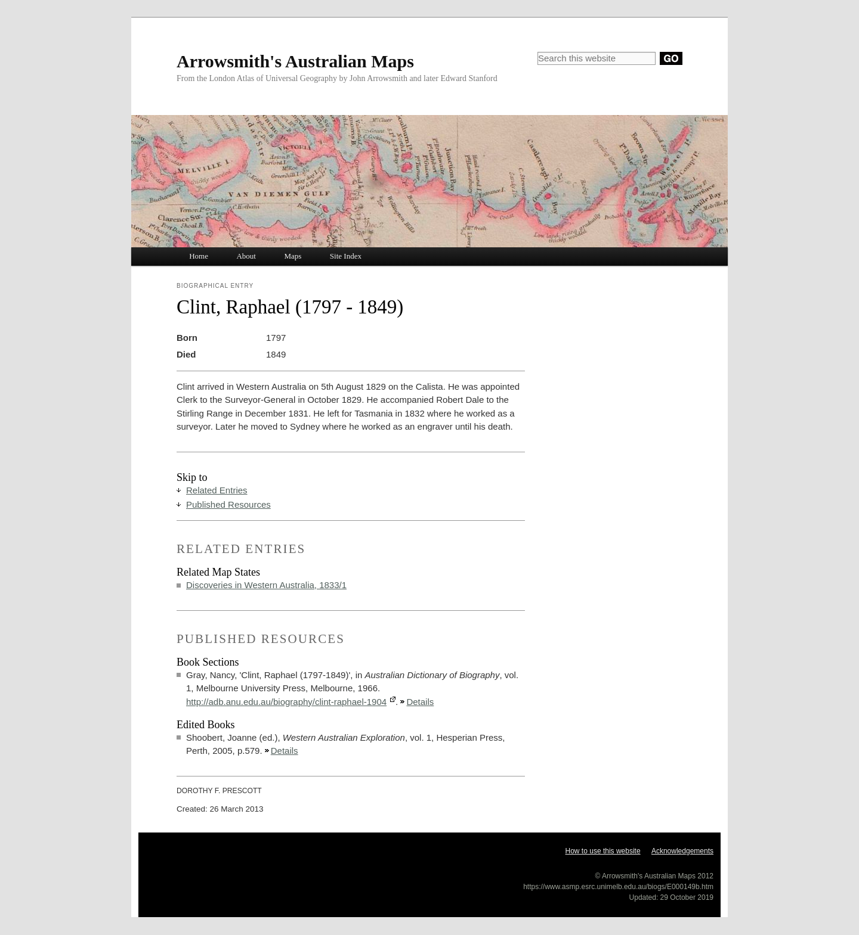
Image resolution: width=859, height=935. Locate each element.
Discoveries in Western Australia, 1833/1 (266, 585)
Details (420, 702)
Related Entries (217, 490)
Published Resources (228, 504)
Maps (292, 255)
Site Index (345, 255)
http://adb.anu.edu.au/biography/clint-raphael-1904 (286, 702)
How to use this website (603, 851)
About (246, 255)
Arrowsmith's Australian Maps (295, 61)
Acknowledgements (682, 851)
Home (198, 255)
